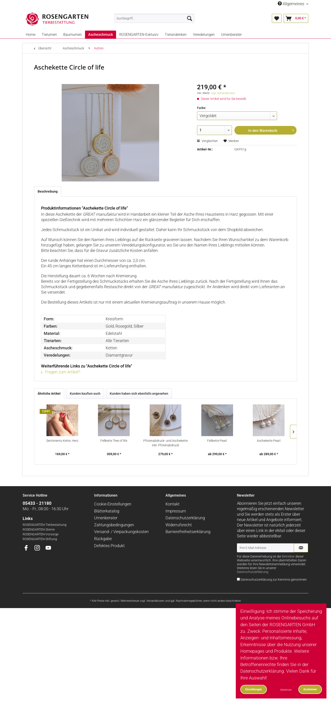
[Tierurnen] (49, 35)
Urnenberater (105, 517)
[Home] (31, 35)
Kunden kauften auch (85, 393)
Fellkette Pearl (217, 440)
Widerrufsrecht (179, 524)
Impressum (176, 511)
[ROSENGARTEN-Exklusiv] (139, 35)
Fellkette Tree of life (113, 440)
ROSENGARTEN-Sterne (39, 529)
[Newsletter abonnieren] (301, 547)
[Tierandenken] (176, 35)
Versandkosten (155, 600)
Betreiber (288, 556)
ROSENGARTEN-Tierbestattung (44, 525)
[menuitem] (154, 18)
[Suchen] (189, 18)
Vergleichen (207, 141)
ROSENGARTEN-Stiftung (40, 539)
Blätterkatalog (106, 511)
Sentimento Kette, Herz (62, 440)
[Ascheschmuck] (100, 35)
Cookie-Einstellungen (112, 504)
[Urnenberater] (231, 35)
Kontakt (173, 504)
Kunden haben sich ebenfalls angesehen (139, 393)
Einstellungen (253, 689)
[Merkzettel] (277, 18)
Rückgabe (103, 538)
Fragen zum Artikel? (60, 372)
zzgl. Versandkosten (223, 93)
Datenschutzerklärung (185, 517)
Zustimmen (310, 689)
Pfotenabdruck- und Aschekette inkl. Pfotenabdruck (165, 443)
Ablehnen (286, 689)
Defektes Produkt (109, 545)
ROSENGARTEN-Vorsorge (40, 534)
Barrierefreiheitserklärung (188, 531)
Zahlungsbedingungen (114, 524)
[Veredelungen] (204, 35)
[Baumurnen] (72, 35)
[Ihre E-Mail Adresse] (265, 547)
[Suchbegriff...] (154, 18)
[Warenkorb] (296, 18)
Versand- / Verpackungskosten (121, 531)
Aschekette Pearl (268, 440)
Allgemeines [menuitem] (291, 3)
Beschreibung (48, 191)
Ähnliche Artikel (49, 393)
